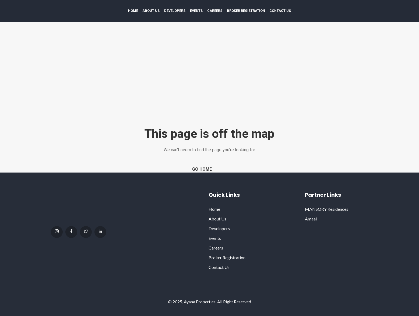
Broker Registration (246, 11)
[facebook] (71, 232)
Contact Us (280, 11)
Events (196, 11)
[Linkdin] (100, 232)
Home (133, 11)
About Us (151, 11)
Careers (214, 11)
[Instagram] (57, 232)
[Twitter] (86, 232)
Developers (174, 11)
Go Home (202, 169)
